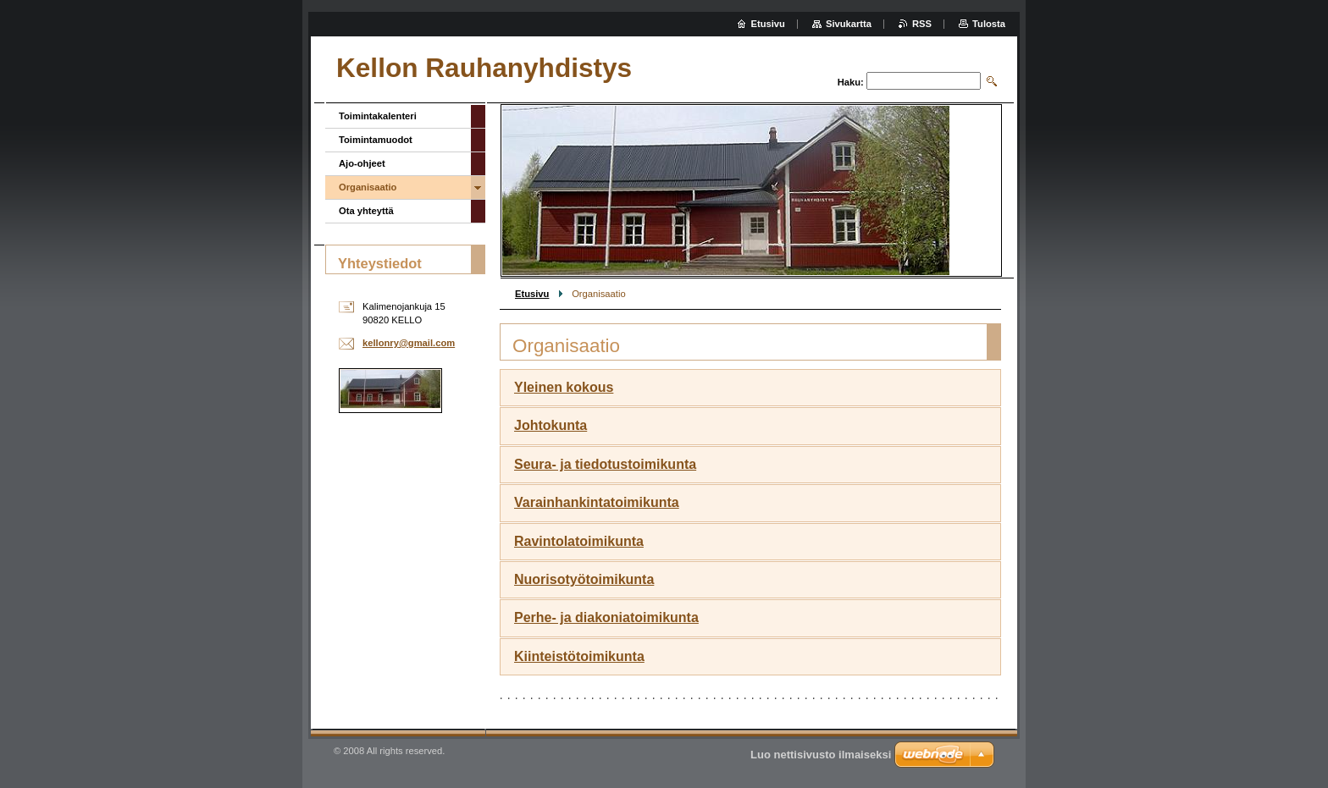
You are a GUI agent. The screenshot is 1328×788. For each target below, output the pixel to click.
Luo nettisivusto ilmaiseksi (820, 754)
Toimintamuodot (375, 140)
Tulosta (988, 24)
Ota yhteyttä (366, 211)
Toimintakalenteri (378, 116)
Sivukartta (849, 24)
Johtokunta (550, 425)
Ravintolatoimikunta (579, 541)
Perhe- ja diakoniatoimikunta (606, 617)
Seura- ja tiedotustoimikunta (605, 464)
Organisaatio (367, 187)
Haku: (851, 82)
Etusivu (532, 294)
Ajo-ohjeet (362, 163)
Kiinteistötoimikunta (579, 656)
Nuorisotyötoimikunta (584, 579)
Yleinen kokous (563, 387)
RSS (922, 24)
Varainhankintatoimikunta (596, 502)
